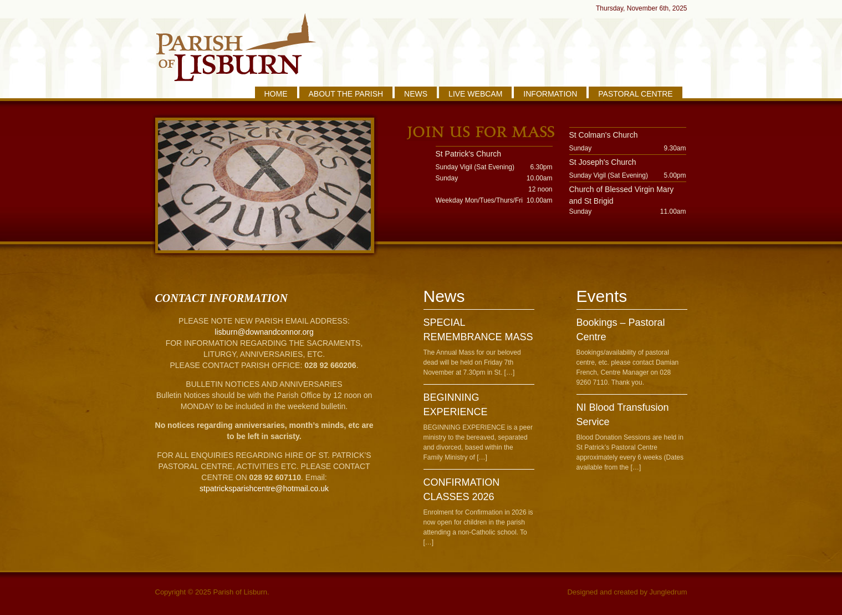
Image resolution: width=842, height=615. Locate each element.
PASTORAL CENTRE (635, 93)
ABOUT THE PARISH (346, 93)
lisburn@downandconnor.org (264, 331)
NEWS (415, 93)
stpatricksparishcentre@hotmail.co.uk (264, 488)
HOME (276, 93)
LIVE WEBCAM (475, 93)
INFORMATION (550, 93)
